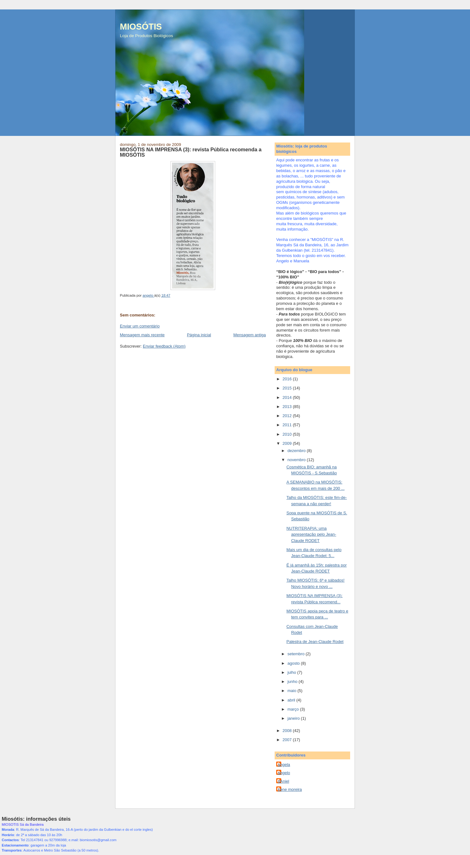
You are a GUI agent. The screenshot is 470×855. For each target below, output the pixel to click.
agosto (294, 663)
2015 (288, 388)
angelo (284, 772)
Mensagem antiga (249, 334)
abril (292, 700)
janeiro (294, 718)
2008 (288, 730)
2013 (288, 406)
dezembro (297, 450)
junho (293, 681)
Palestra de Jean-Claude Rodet (314, 641)
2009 (288, 443)
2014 (288, 397)
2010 (288, 434)
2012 (288, 415)
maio (293, 690)
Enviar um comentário (139, 326)
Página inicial (199, 334)
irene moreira (290, 789)
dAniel (283, 781)
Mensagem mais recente (142, 334)
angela (284, 764)
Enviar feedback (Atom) (164, 346)
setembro (297, 653)
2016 (288, 379)
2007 (288, 739)
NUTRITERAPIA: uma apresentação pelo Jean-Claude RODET (311, 534)
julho (292, 672)
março (294, 709)
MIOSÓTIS (141, 26)
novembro (297, 459)
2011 (288, 424)
